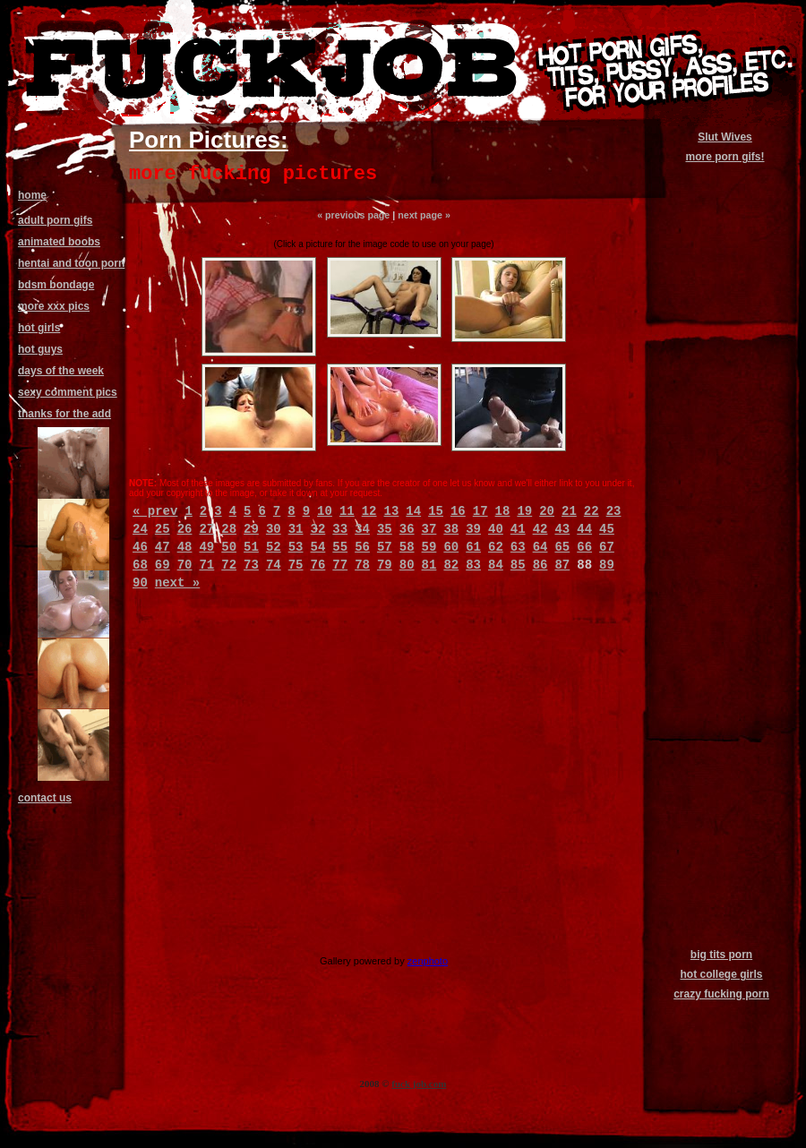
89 (606, 565)
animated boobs (59, 242)
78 (362, 565)
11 (347, 511)
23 (614, 511)
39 (473, 529)
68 (140, 565)
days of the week (61, 370)
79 (384, 565)
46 (140, 547)
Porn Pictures (204, 139)
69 (162, 565)
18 (502, 511)
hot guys (40, 349)
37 (429, 529)
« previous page (353, 215)
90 (140, 583)
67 (606, 547)
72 (228, 565)
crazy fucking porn (721, 994)
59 (429, 547)
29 (251, 529)
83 (473, 565)
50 (228, 547)
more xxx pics (54, 306)
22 (591, 511)
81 (429, 565)
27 (206, 529)
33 (339, 529)
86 (540, 565)
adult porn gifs (55, 220)
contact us (45, 798)
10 (324, 511)
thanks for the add (64, 413)
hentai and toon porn (71, 263)
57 (384, 547)
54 (318, 547)
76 (318, 565)
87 (562, 565)
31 (296, 529)
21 (569, 511)
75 (296, 565)
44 (584, 529)
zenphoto (427, 960)
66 (584, 547)
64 (540, 547)
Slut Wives (725, 137)
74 (273, 565)
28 (228, 529)
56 (362, 547)
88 (584, 565)
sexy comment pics (67, 392)
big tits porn (721, 954)
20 (546, 511)
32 (318, 529)
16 (458, 511)
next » (177, 583)
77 (339, 565)
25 (162, 529)
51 (251, 547)
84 (495, 565)
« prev (155, 511)
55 (339, 547)
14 (413, 511)
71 (206, 565)
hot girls (39, 327)
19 (524, 511)
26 (185, 529)
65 (562, 547)
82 (451, 565)
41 (518, 529)
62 (495, 547)
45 (606, 529)
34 (362, 529)
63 (518, 547)
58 (407, 547)
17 (480, 511)
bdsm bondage (56, 284)
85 (518, 565)
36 (407, 529)
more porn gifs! (724, 156)
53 (296, 547)
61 (473, 547)
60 (451, 547)
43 (562, 529)
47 (162, 547)
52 (273, 547)
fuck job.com (418, 1083)
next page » (424, 215)
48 (185, 547)
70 (185, 565)
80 (407, 565)
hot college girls (721, 974)
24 (140, 529)
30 (273, 529)
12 (369, 511)
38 (451, 529)
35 (384, 529)
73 (251, 565)
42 (540, 529)
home (32, 195)
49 (206, 547)
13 (391, 511)
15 (435, 511)
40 (495, 529)
